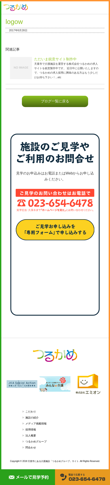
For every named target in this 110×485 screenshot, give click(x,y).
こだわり (30, 411)
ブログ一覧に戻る (55, 101)
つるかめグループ (36, 441)
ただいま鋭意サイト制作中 (55, 59)
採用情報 (30, 429)
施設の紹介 (32, 417)
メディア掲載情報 (36, 423)
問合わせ (30, 447)
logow (14, 21)
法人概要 (30, 435)
